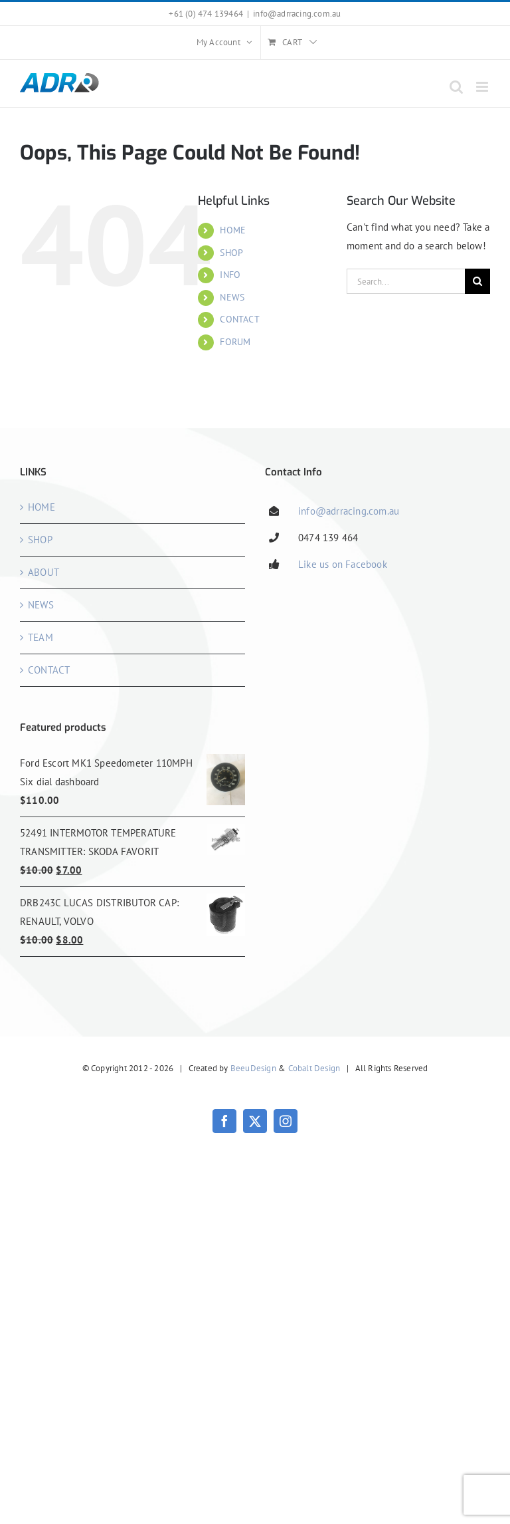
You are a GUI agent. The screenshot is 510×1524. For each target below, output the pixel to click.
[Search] (477, 281)
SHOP (231, 253)
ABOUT (43, 572)
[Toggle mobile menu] (483, 87)
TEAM (40, 637)
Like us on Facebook (342, 564)
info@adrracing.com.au (297, 13)
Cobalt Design (314, 1068)
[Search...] (406, 281)
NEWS (232, 297)
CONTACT (239, 319)
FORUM (235, 342)
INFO (230, 275)
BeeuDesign (253, 1068)
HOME (233, 230)
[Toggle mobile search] (456, 87)
